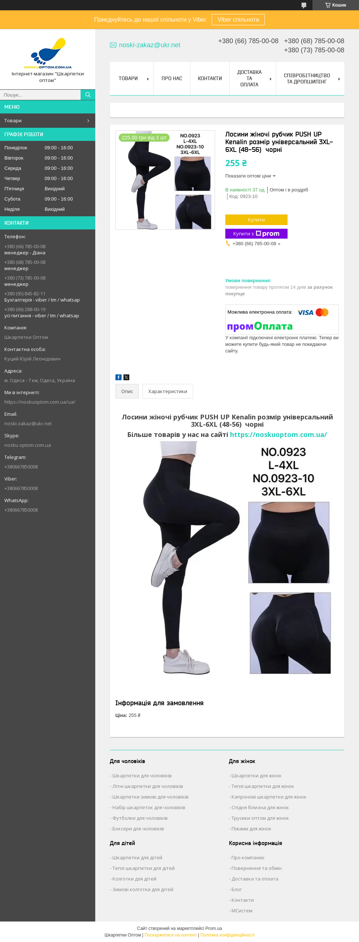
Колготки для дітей (134, 878)
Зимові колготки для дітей (142, 889)
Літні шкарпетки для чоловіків (147, 786)
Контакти (210, 78)
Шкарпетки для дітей (137, 857)
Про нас (172, 78)
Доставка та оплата (255, 878)
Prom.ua (214, 928)
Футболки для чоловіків (140, 818)
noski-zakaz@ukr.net (28, 423)
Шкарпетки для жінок (257, 775)
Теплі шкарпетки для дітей (143, 868)
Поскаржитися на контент (171, 935)
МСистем (242, 910)
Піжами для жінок (251, 828)
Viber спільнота (238, 19)
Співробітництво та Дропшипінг (307, 78)
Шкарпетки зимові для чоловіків (150, 796)
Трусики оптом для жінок (260, 818)
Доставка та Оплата (249, 78)
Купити (256, 219)
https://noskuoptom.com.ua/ (278, 434)
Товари (13, 120)
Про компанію (248, 857)
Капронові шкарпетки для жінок (269, 796)
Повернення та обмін (257, 868)
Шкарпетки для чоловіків (142, 775)
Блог (237, 889)
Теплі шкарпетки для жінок (263, 786)
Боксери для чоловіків (138, 828)
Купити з (256, 233)
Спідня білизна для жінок (260, 807)
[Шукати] (88, 94)
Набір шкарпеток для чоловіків (148, 807)
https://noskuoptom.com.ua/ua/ (39, 402)
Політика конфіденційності (227, 935)
